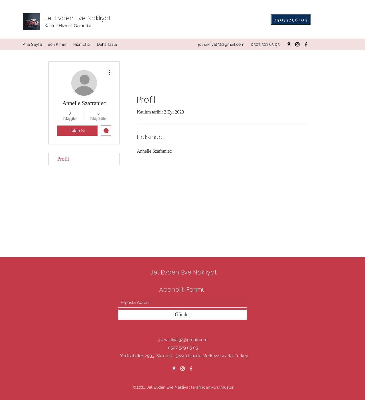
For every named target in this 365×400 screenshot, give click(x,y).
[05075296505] (290, 19)
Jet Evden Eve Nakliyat (77, 18)
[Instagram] (297, 44)
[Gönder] (182, 315)
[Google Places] (289, 44)
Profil (63, 159)
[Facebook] (306, 44)
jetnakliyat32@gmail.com (221, 44)
